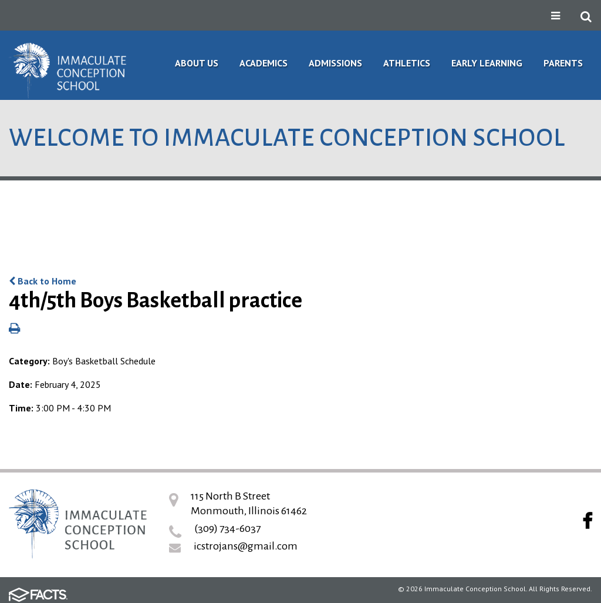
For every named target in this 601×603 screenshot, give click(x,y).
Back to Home (42, 281)
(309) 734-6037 (227, 528)
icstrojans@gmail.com (246, 546)
